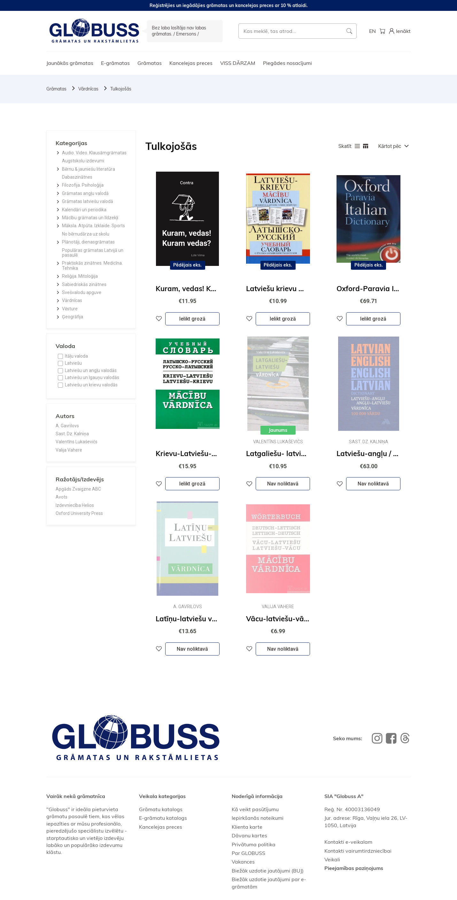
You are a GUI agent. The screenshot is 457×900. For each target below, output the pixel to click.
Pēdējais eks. (187, 265)
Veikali (332, 859)
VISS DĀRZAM (237, 63)
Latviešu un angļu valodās (91, 370)
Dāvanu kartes (249, 835)
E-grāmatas (115, 63)
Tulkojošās (120, 89)
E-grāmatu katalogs (163, 818)
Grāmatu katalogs (160, 809)
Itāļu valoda (76, 356)
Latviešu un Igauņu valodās (92, 377)
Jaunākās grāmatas (69, 63)
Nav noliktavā (282, 484)
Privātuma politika (253, 844)
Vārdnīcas (88, 89)
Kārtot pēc (389, 146)
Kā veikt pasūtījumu (255, 809)
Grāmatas (149, 63)
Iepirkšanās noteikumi (257, 818)
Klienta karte (247, 827)
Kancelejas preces (191, 63)
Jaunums (278, 430)
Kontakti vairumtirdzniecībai (357, 851)
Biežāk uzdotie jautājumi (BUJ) (268, 870)
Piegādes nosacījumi (287, 63)
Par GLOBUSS (248, 853)
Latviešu (73, 363)
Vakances (243, 861)
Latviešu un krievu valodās (91, 384)
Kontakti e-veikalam (348, 842)
